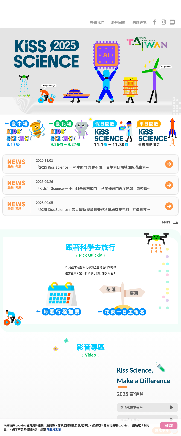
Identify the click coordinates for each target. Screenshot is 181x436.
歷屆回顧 (118, 22)
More (170, 221)
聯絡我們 (97, 22)
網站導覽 (139, 22)
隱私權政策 (54, 429)
